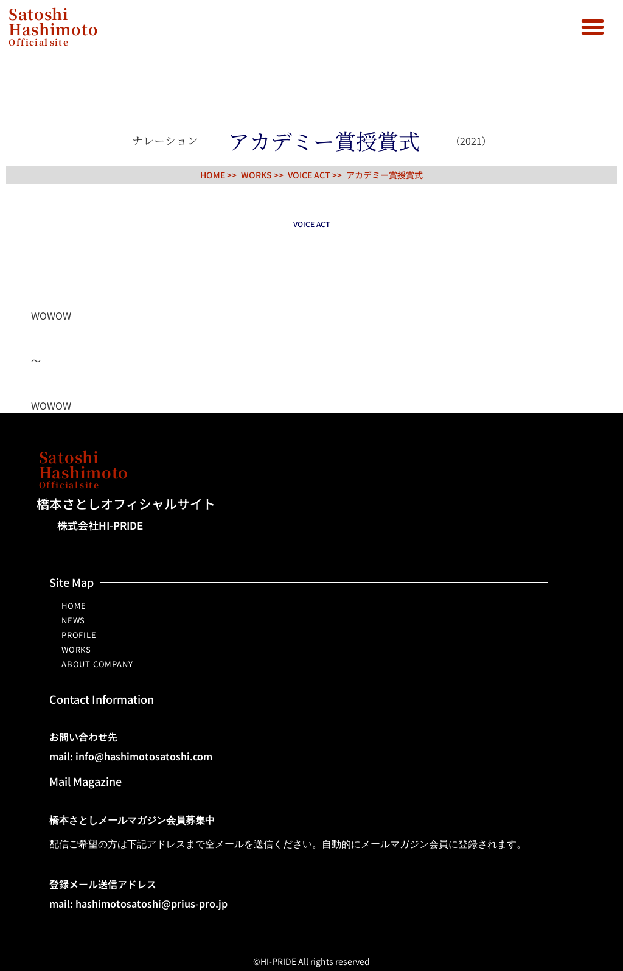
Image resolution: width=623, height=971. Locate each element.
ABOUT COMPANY (97, 664)
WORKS (76, 649)
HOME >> (218, 175)
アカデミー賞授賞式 (384, 175)
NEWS (73, 620)
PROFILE (79, 634)
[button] (592, 27)
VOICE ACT (309, 175)
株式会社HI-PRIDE (100, 525)
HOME (73, 605)
